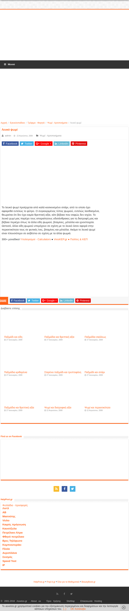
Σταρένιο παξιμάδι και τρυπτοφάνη (62, 372)
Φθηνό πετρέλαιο (13, 536)
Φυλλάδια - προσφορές (15, 505)
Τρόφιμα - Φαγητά (36, 123)
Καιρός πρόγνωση (14, 524)
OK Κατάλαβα (78, 608)
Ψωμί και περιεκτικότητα (97, 407)
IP (3, 565)
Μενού (9, 64)
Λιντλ (5, 508)
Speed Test (9, 560)
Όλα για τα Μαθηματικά (68, 582)
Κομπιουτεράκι (11, 544)
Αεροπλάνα (9, 552)
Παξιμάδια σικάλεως (95, 337)
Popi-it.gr (51, 582)
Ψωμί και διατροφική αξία (57, 407)
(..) (64, 608)
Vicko (6, 520)
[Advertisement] (64, 35)
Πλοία (6, 548)
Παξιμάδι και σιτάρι (95, 372)
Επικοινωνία (86, 601)
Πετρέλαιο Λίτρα (12, 532)
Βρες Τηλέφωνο (12, 540)
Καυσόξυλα (9, 528)
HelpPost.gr (39, 582)
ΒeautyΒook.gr (89, 582)
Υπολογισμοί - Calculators (35, 239)
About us (36, 601)
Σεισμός (7, 556)
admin (8, 135)
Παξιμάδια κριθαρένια (15, 372)
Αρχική (4, 123)
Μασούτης (9, 516)
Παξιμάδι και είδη (13, 337)
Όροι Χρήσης (54, 601)
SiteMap (70, 601)
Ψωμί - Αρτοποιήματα (57, 123)
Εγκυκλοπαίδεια (17, 123)
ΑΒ (4, 512)
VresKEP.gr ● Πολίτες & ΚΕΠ (71, 239)
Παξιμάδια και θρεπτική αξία (59, 337)
